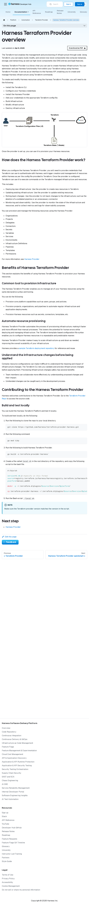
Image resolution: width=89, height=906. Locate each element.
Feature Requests (9, 839)
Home (8, 12)
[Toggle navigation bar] (5, 4)
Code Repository (9, 732)
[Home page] (4, 20)
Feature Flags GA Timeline (13, 842)
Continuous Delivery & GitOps (14, 739)
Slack (4, 816)
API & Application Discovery (14, 758)
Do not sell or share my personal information (21, 890)
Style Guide (7, 861)
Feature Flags (8, 747)
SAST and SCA (8, 777)
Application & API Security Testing (17, 765)
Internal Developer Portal (13, 791)
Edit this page (9, 537)
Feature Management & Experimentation (19, 750)
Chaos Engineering (10, 780)
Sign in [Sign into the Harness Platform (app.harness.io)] (68, 4)
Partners (5, 857)
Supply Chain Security (11, 773)
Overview (6, 728)
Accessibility (7, 882)
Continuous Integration (11, 735)
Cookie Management (11, 886)
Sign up (5, 812)
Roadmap (49, 12)
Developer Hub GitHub (12, 827)
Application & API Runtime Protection (18, 762)
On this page (9, 25)
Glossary (83, 12)
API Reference (37, 12)
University (72, 12)
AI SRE (5, 784)
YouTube (5, 824)
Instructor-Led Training (12, 854)
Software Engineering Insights (15, 795)
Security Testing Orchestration (15, 769)
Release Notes (60, 12)
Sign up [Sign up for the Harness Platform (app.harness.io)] (79, 4)
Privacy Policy (8, 878)
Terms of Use (7, 875)
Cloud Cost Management (12, 754)
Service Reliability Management (16, 788)
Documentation (21, 12)
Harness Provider (31, 259)
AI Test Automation (10, 799)
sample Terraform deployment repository (36, 348)
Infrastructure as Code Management (17, 743)
